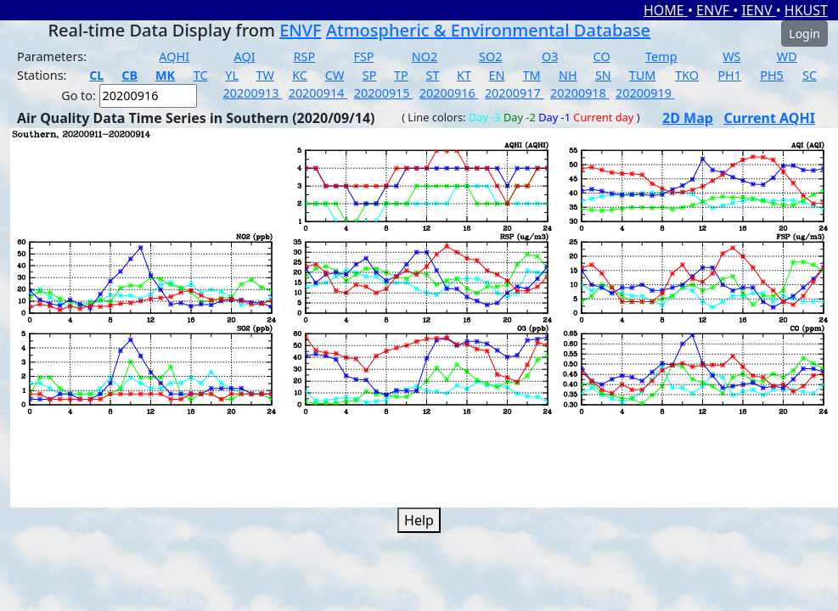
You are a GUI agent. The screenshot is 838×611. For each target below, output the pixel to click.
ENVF (714, 10)
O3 (550, 56)
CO (601, 56)
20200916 (449, 93)
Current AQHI (769, 118)
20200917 (514, 93)
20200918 (580, 93)
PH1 (729, 75)
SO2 (490, 56)
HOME (666, 10)
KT (464, 75)
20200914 (318, 93)
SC (809, 75)
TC (201, 75)
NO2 (424, 56)
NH (568, 75)
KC (299, 75)
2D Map (687, 118)
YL (232, 75)
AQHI (174, 56)
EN (497, 75)
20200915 (383, 93)
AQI (245, 56)
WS (731, 56)
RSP (305, 56)
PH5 (772, 75)
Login (804, 33)
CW (334, 75)
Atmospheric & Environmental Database (488, 30)
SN (603, 75)
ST (432, 75)
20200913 (253, 93)
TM (532, 75)
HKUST (806, 10)
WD (787, 56)
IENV (758, 10)
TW (265, 75)
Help (419, 520)
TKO (687, 75)
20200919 (645, 93)
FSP (363, 56)
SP (370, 75)
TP (401, 75)
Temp (661, 56)
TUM (642, 75)
